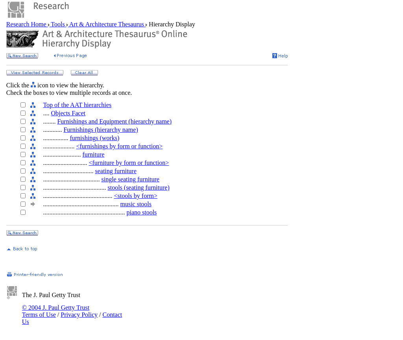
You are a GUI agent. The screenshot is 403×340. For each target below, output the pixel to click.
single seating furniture (130, 179)
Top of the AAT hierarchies (77, 105)
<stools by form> (135, 195)
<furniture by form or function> (129, 162)
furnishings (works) (94, 138)
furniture (93, 154)
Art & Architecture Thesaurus (107, 24)
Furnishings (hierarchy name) (100, 129)
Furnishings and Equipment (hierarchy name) (114, 121)
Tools (58, 24)
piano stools (141, 212)
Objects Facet (68, 113)
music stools (136, 204)
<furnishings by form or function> (119, 146)
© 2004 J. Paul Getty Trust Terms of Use (55, 311)
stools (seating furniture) (138, 187)
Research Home (27, 24)
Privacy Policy (79, 314)
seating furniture (115, 171)
